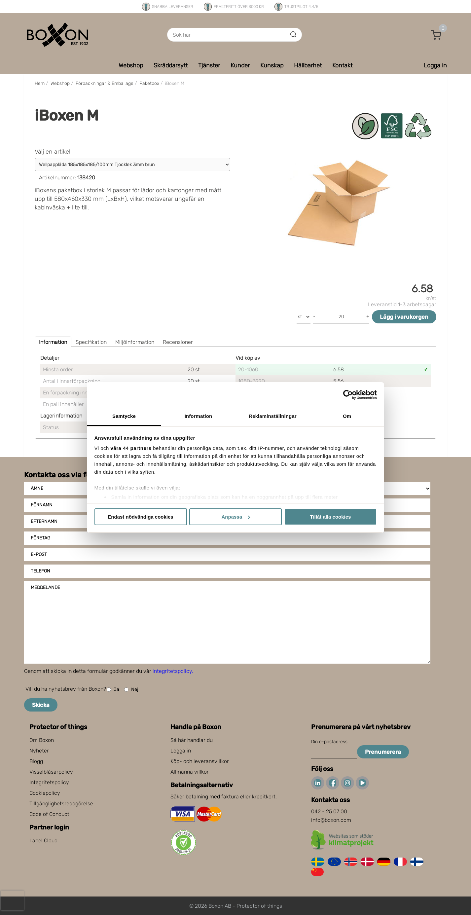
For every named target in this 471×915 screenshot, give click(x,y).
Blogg (36, 761)
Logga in (180, 751)
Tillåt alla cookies (330, 517)
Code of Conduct (49, 814)
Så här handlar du (191, 740)
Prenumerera (383, 752)
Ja (113, 689)
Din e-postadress (329, 742)
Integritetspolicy (49, 782)
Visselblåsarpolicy (51, 772)
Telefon (40, 571)
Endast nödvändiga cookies (140, 517)
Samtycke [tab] (124, 416)
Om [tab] (347, 416)
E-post (39, 554)
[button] (436, 34)
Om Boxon (41, 740)
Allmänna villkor (189, 772)
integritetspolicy (172, 671)
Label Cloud (43, 840)
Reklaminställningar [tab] (272, 416)
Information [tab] (198, 416)
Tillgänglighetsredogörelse (61, 803)
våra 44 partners (131, 448)
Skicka (41, 705)
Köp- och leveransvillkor (199, 761)
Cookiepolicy (44, 793)
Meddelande (45, 587)
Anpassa (235, 517)
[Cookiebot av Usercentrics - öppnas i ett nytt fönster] (348, 395)
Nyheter (39, 751)
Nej (131, 689)
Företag (40, 538)
